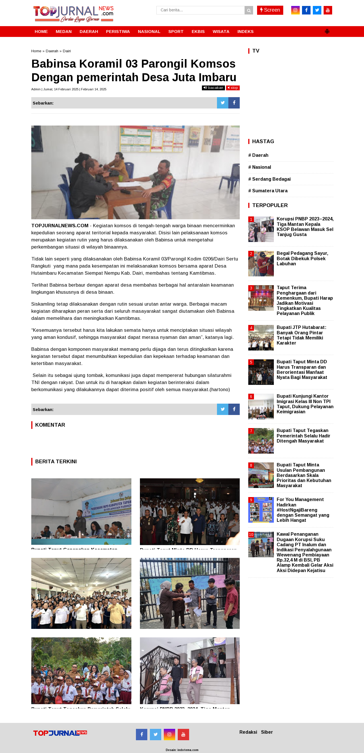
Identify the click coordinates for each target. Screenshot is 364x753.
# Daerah (258, 155)
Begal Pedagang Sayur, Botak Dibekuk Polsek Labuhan (302, 258)
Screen (270, 10)
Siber (267, 732)
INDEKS (245, 31)
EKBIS (198, 31)
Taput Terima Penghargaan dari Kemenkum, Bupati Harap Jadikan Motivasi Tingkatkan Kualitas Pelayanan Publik (305, 300)
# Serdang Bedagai (269, 179)
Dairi (67, 51)
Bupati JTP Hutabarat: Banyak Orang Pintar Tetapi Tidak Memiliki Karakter (301, 335)
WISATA (221, 31)
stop (233, 87)
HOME (41, 31)
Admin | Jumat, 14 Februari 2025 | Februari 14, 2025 (68, 89)
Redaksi (248, 732)
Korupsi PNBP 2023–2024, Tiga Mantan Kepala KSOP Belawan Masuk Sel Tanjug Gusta (305, 226)
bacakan (213, 87)
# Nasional (259, 167)
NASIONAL (149, 31)
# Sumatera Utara (268, 190)
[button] (327, 29)
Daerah (52, 51)
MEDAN (64, 31)
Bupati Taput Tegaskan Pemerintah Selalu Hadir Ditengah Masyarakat (303, 435)
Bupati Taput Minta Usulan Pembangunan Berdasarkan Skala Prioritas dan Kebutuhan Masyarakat (304, 475)
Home (36, 51)
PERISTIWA (118, 31)
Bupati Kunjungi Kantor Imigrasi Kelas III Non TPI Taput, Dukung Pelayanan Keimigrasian (305, 404)
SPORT (176, 31)
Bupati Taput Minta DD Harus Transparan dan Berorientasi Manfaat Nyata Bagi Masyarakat (302, 369)
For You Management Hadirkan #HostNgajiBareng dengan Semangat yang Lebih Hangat (303, 510)
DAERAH (89, 31)
